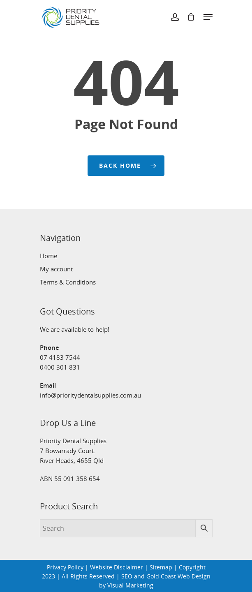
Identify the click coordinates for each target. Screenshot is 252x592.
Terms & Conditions (68, 282)
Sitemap (161, 567)
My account (56, 269)
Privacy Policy (65, 567)
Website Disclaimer (116, 567)
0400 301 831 (60, 367)
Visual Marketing (130, 585)
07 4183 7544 (60, 357)
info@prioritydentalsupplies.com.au (90, 395)
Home (48, 256)
